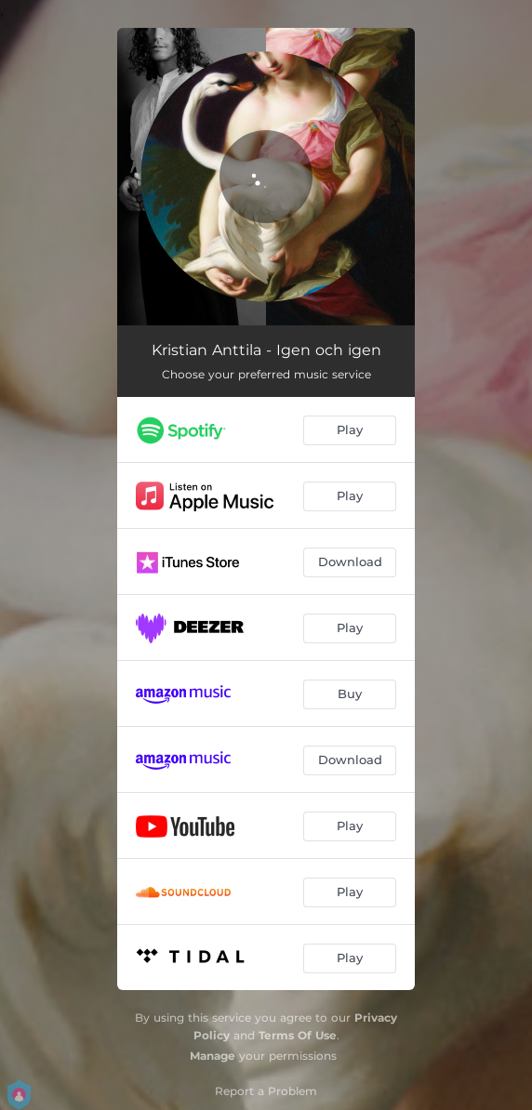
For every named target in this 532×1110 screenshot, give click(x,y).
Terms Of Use (298, 1035)
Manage (212, 1056)
